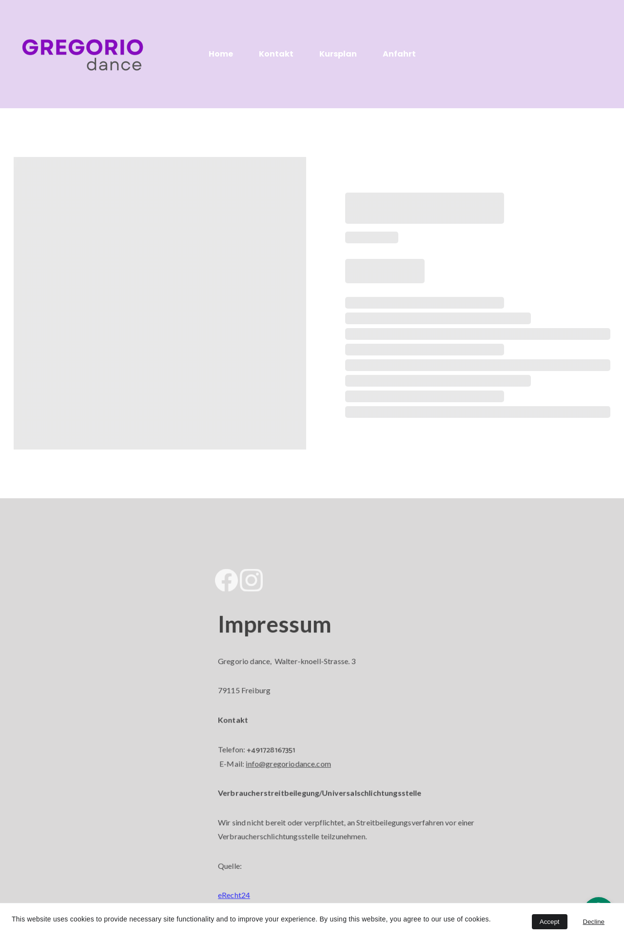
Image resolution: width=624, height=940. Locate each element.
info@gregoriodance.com (291, 763)
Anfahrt (399, 53)
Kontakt (276, 53)
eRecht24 (239, 889)
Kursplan (338, 53)
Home (221, 53)
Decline (593, 921)
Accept (550, 921)
